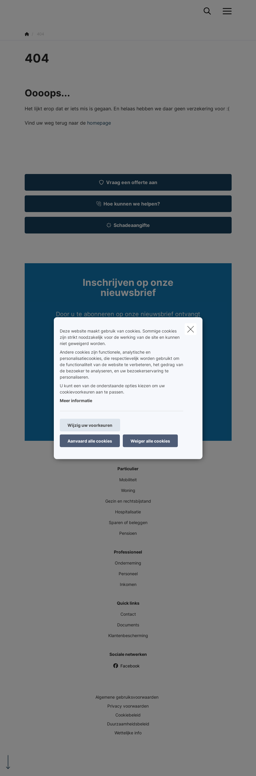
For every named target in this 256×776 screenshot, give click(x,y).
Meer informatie (76, 400)
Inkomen (128, 584)
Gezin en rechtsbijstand (128, 501)
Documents (128, 624)
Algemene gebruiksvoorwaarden (126, 697)
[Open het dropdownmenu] (226, 11)
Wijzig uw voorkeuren (89, 424)
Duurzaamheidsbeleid (128, 723)
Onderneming (128, 562)
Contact (128, 614)
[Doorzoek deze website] (207, 11)
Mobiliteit (128, 479)
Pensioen (128, 533)
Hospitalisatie (128, 511)
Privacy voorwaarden (128, 705)
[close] (191, 329)
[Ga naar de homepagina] (28, 11)
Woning (128, 490)
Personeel (128, 573)
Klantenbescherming (128, 635)
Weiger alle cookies (150, 440)
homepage (99, 123)
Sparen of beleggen (128, 522)
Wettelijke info (128, 732)
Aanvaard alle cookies (89, 440)
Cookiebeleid (128, 714)
